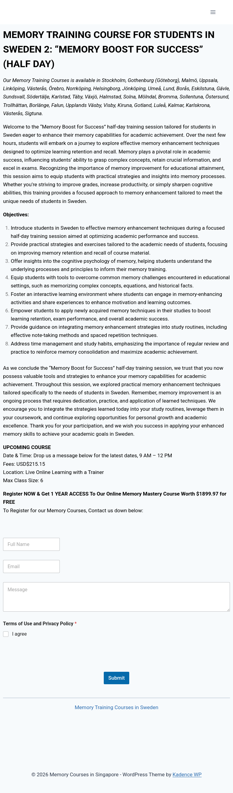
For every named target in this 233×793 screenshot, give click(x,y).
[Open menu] (212, 12)
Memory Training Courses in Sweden (116, 707)
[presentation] (49, 668)
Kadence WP (187, 774)
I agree (19, 634)
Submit (116, 678)
